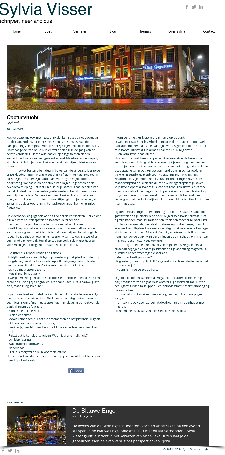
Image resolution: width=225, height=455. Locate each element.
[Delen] (76, 370)
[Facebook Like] (35, 372)
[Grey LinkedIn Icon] (201, 7)
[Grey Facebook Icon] (187, 7)
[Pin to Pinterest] (161, 371)
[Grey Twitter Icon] (194, 7)
